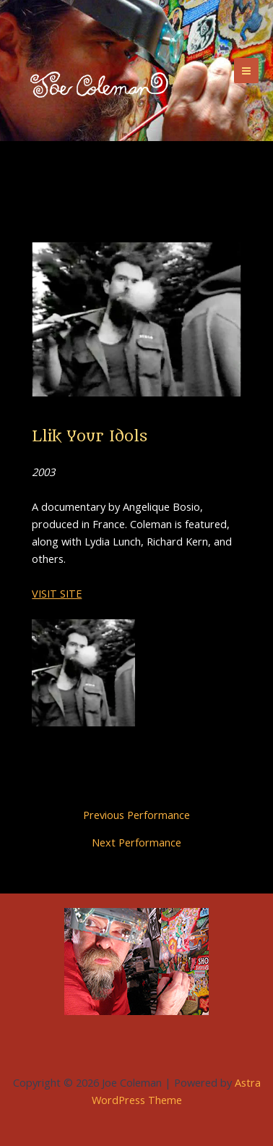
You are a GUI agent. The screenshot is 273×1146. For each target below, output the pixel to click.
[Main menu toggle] (246, 70)
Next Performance (136, 842)
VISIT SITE (57, 593)
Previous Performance (136, 815)
